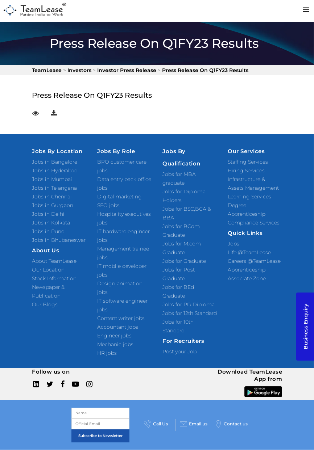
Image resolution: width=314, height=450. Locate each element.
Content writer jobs (121, 318)
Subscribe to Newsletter (100, 435)
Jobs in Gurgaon (52, 205)
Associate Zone (247, 278)
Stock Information (54, 278)
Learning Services (249, 196)
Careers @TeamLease (254, 261)
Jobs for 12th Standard (189, 313)
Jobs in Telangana (54, 188)
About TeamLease (54, 261)
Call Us (156, 424)
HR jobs (107, 353)
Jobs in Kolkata (51, 222)
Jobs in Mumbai (52, 179)
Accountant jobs (117, 327)
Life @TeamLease (249, 252)
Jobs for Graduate (184, 261)
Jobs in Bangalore (54, 162)
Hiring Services (246, 170)
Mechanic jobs (115, 344)
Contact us (231, 424)
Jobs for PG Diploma (188, 304)
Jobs (233, 243)
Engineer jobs (114, 335)
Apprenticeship (246, 269)
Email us (193, 424)
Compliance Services (254, 222)
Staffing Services (248, 162)
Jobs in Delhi (48, 214)
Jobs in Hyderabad (55, 170)
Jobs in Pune (48, 231)
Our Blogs (45, 304)
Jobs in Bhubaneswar (59, 240)
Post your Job (179, 351)
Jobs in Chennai (52, 196)
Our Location (48, 269)
